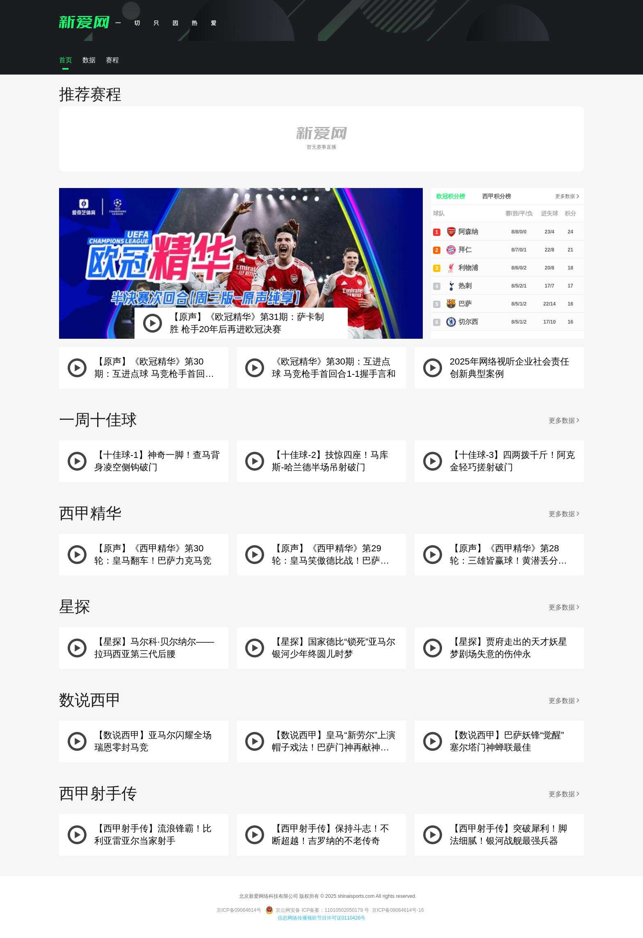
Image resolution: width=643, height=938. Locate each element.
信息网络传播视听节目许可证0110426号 (322, 918)
